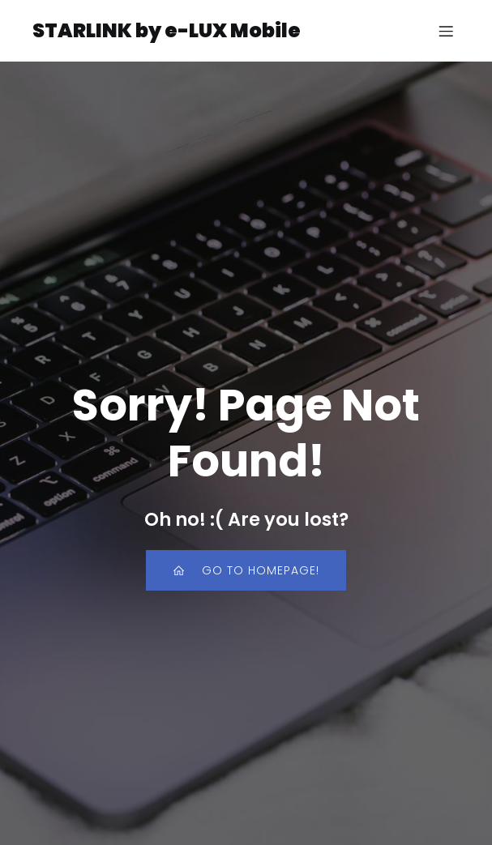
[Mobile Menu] (446, 31)
